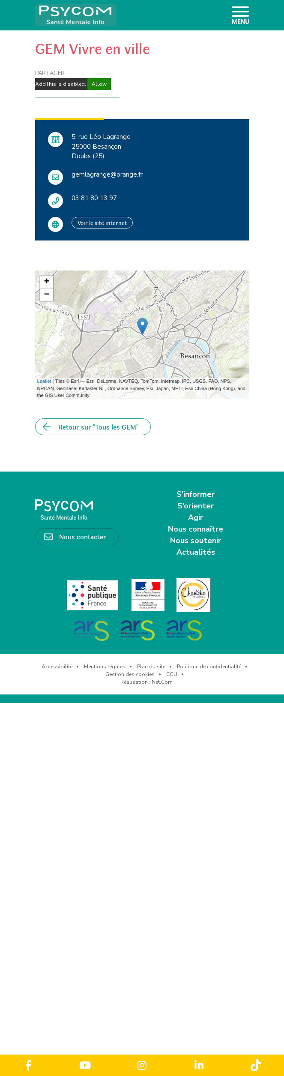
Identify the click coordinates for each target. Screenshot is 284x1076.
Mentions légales (105, 666)
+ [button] (46, 282)
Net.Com (162, 682)
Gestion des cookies (130, 674)
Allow (99, 84)
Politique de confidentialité (209, 666)
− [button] (46, 295)
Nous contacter (82, 536)
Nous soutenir (195, 540)
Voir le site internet (102, 223)
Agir (195, 517)
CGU (171, 674)
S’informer (195, 494)
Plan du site (151, 666)
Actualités (195, 552)
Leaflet (44, 381)
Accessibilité (57, 666)
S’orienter (195, 506)
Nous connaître (195, 529)
